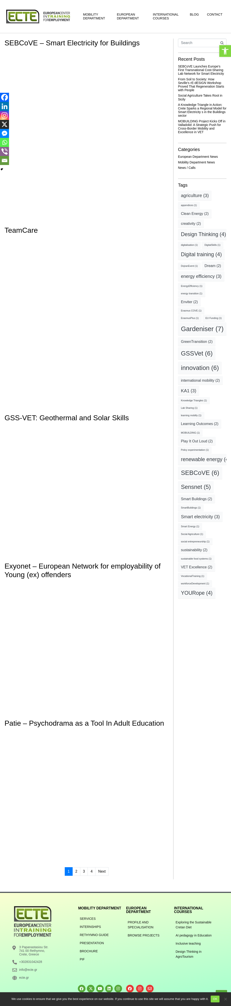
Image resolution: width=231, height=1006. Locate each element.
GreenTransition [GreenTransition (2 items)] (197, 341)
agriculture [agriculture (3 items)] (195, 195)
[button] (225, 51)
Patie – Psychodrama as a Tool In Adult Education (84, 723)
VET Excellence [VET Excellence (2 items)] (196, 567)
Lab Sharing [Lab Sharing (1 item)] (189, 408)
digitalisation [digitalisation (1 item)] (189, 245)
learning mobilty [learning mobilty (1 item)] (191, 415)
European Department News (198, 156)
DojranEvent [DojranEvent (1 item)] (189, 266)
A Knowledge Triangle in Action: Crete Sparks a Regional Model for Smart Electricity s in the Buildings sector (202, 110)
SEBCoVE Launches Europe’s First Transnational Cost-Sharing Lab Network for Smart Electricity (201, 70)
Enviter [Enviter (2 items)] (189, 302)
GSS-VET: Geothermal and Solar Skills (67, 418)
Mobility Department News (196, 162)
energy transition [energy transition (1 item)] (191, 293)
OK (215, 999)
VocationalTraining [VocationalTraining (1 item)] (192, 576)
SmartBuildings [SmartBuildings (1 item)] (191, 507)
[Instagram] (4, 115)
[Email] (4, 160)
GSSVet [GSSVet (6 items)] (197, 353)
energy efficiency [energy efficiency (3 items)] (201, 276)
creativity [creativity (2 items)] (191, 223)
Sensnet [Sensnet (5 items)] (196, 487)
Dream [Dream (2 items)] (213, 266)
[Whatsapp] (4, 142)
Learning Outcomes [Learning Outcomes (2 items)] (199, 424)
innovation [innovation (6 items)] (200, 367)
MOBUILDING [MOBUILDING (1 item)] (190, 432)
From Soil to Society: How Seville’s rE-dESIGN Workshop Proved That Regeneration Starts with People (201, 84)
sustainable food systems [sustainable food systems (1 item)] (196, 558)
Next (102, 871)
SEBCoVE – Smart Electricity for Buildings (72, 43)
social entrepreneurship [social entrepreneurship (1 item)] (195, 541)
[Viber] (4, 151)
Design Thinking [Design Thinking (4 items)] (203, 234)
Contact (214, 14)
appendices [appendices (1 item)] (189, 205)
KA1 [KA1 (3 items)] (188, 390)
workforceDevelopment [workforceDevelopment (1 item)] (195, 583)
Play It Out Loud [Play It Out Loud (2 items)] (197, 441)
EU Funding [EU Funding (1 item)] (214, 318)
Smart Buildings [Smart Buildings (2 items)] (196, 499)
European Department (128, 16)
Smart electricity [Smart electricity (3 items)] (200, 516)
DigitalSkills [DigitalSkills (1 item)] (212, 245)
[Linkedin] (4, 106)
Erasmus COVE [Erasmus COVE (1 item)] (191, 310)
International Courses (166, 16)
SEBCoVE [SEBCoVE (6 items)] (200, 472)
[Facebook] (4, 97)
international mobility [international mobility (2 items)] (200, 380)
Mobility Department (94, 16)
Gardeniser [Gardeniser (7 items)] (202, 328)
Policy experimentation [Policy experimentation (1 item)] (195, 449)
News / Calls (187, 168)
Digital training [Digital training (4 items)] (201, 254)
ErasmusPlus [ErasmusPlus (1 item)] (190, 318)
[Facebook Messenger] (4, 133)
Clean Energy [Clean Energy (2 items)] (195, 213)
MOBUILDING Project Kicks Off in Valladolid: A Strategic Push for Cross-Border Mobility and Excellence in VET (202, 126)
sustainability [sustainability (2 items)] (194, 550)
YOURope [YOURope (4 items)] (197, 593)
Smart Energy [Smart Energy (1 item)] (190, 526)
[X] (4, 124)
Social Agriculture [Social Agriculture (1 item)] (192, 534)
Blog (194, 14)
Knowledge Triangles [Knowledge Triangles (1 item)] (194, 400)
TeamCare (21, 230)
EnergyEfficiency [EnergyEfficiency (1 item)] (191, 286)
